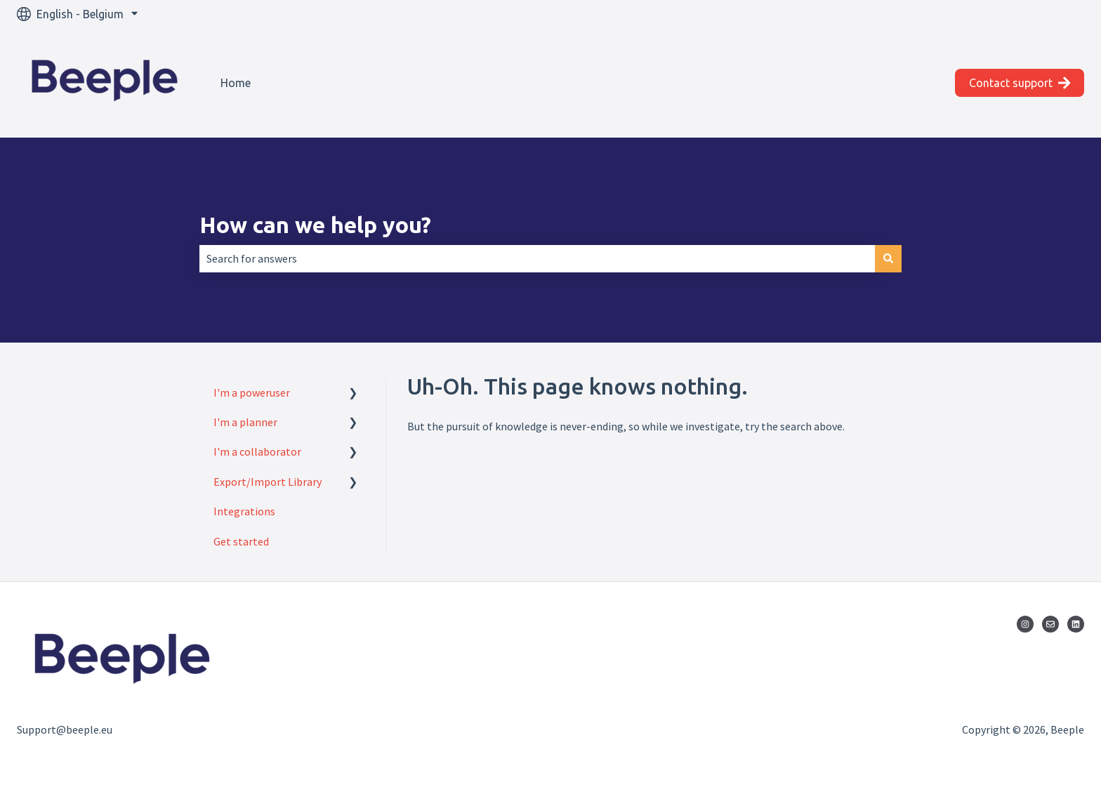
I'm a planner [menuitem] (245, 422)
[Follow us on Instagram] (1025, 624)
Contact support (1020, 83)
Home (235, 83)
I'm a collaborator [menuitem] (257, 451)
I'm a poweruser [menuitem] (251, 392)
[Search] (888, 258)
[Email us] (1050, 624)
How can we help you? (315, 224)
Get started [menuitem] (241, 541)
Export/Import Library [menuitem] (267, 482)
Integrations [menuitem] (244, 511)
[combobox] (537, 258)
